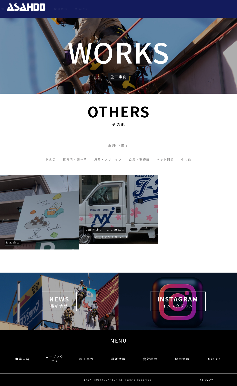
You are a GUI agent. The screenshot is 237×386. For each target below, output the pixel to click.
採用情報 (206, 9)
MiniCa (226, 9)
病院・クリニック (108, 159)
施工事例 (143, 9)
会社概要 (185, 9)
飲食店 (51, 159)
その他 (186, 159)
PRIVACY (206, 380)
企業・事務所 (139, 159)
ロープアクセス (117, 9)
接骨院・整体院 (75, 159)
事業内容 (91, 9)
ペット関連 (165, 159)
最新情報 (164, 9)
